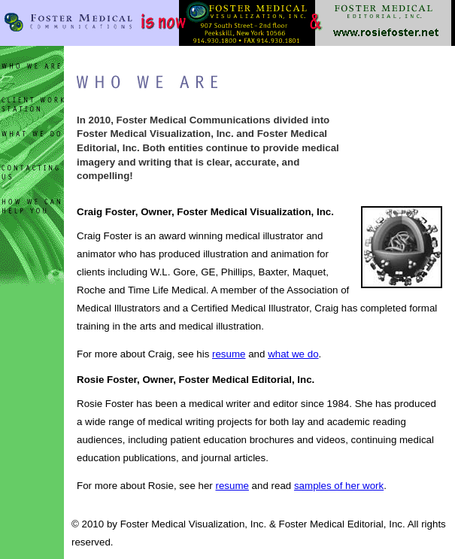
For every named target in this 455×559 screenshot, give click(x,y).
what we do (293, 354)
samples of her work (339, 485)
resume (228, 354)
